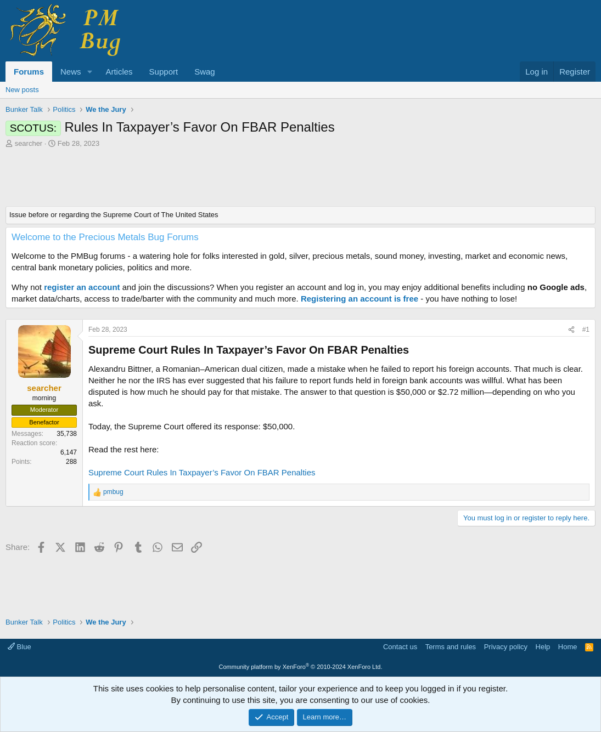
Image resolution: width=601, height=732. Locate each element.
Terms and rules (450, 647)
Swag (204, 71)
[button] (89, 71)
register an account (82, 287)
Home (567, 647)
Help (543, 647)
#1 (585, 329)
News (70, 71)
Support (163, 71)
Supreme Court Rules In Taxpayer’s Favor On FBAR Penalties (202, 472)
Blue (19, 647)
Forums (29, 71)
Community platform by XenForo (301, 666)
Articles (118, 71)
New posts (22, 90)
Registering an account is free (359, 298)
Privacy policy (505, 647)
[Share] (571, 330)
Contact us (400, 647)
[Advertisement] (300, 178)
